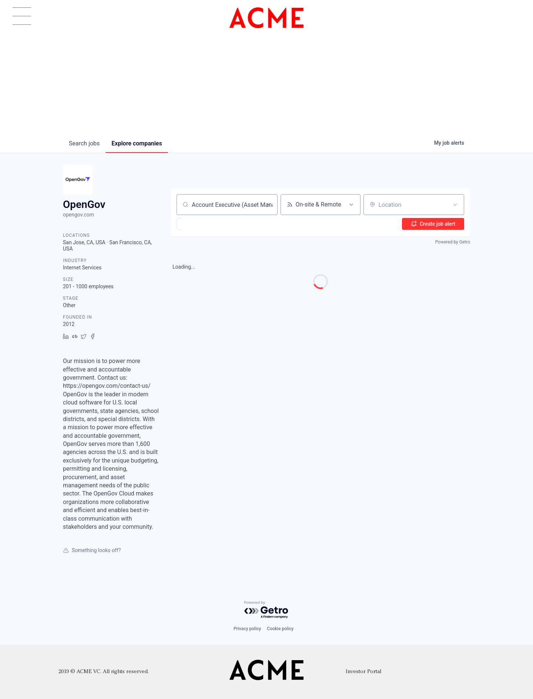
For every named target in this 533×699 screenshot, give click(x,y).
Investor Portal (363, 672)
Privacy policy (247, 628)
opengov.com (78, 215)
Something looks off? (92, 550)
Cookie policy (280, 628)
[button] (201, 224)
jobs (84, 143)
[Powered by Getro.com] (266, 610)
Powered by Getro (452, 242)
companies (136, 143)
